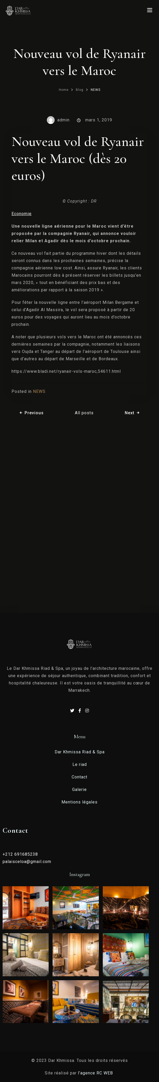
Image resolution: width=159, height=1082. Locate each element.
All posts (84, 412)
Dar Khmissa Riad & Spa (80, 751)
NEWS (95, 90)
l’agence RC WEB (96, 1073)
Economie (22, 213)
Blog (79, 90)
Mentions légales (79, 802)
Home (64, 90)
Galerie (79, 789)
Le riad (79, 764)
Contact (79, 776)
